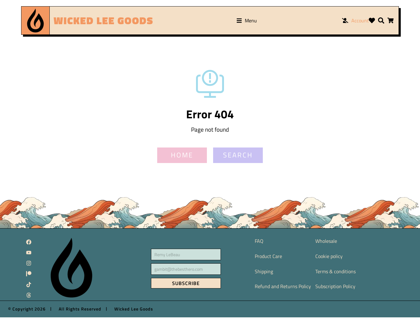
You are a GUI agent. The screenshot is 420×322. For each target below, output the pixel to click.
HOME (182, 160)
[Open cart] (390, 20)
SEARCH (238, 160)
